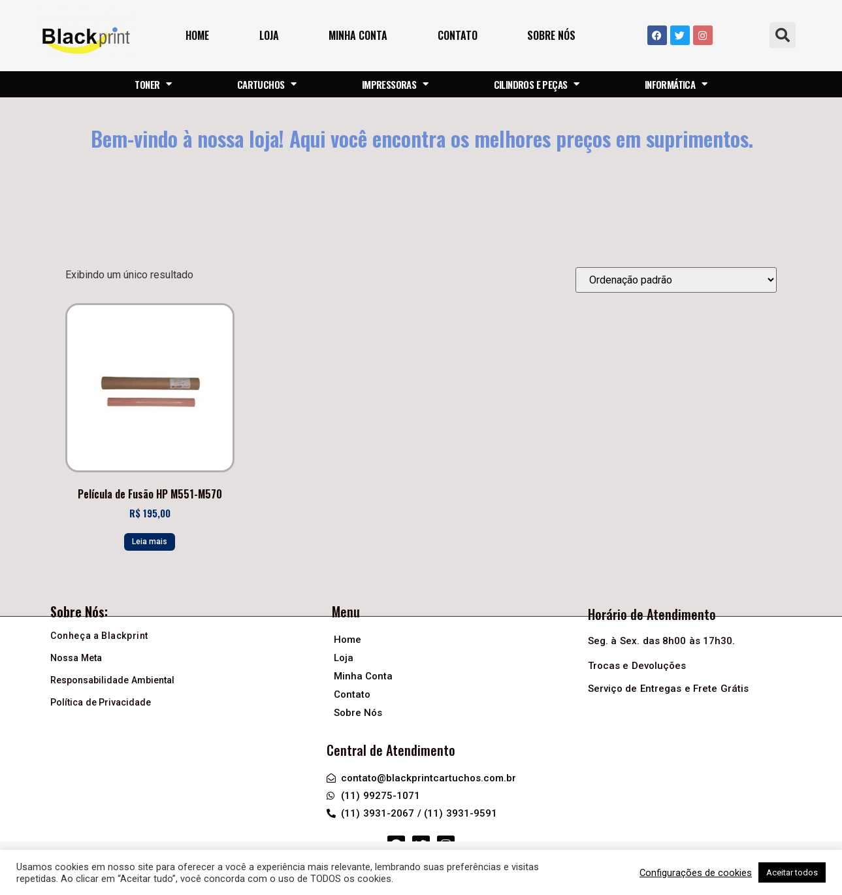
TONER (153, 84)
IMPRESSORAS (395, 84)
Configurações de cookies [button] (696, 873)
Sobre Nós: (79, 611)
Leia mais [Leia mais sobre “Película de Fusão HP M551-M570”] (149, 541)
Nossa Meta (76, 658)
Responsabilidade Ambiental (112, 680)
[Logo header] (85, 36)
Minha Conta (358, 35)
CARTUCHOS (267, 84)
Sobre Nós (551, 35)
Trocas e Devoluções (637, 666)
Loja (269, 35)
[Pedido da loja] (676, 280)
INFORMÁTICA (676, 84)
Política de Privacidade (100, 702)
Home (197, 35)
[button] (782, 35)
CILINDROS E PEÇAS (536, 84)
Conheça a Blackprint (99, 635)
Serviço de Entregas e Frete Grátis (668, 688)
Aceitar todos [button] (792, 872)
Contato (458, 35)
